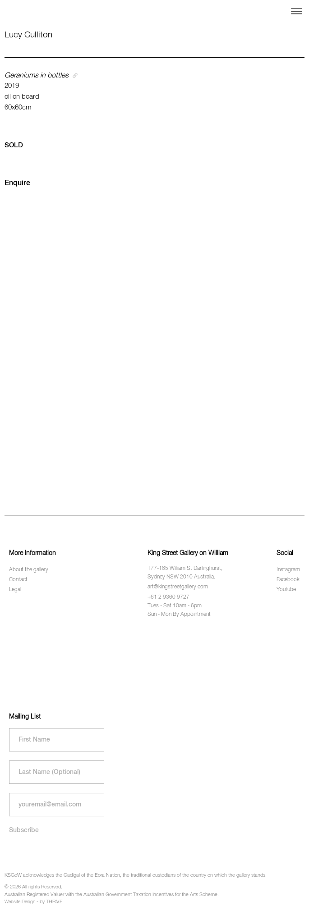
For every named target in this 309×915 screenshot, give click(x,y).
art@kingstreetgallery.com (178, 587)
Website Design (20, 902)
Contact (18, 580)
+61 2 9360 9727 (168, 597)
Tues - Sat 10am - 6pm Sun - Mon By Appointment (179, 610)
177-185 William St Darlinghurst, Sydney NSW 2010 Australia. (185, 573)
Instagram (288, 570)
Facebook (288, 580)
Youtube (286, 589)
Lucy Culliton (28, 35)
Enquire (17, 183)
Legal (15, 589)
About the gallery (28, 570)
